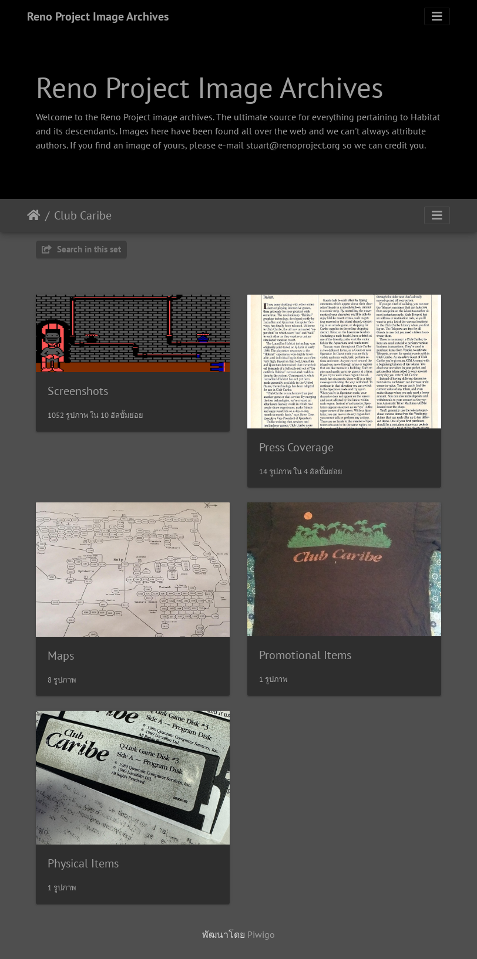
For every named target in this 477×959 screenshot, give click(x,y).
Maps (61, 655)
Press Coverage (296, 447)
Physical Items (83, 863)
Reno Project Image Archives (98, 16)
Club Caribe (83, 215)
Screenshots (78, 391)
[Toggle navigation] (437, 16)
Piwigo (261, 934)
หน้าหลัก (34, 215)
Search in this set (81, 249)
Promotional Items (305, 655)
